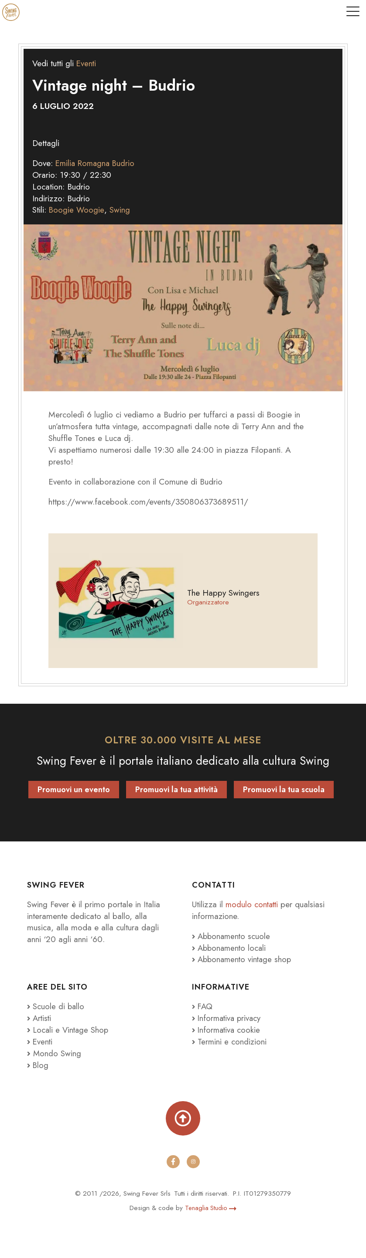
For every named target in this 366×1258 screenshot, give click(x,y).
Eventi (86, 63)
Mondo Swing (57, 1053)
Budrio (126, 163)
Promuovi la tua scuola (284, 789)
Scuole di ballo (56, 1006)
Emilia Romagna (84, 163)
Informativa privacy (228, 1018)
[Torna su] (183, 1118)
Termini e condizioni (230, 1041)
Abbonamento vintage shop (243, 959)
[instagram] (193, 1161)
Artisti (40, 1018)
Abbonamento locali (230, 947)
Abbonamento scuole (232, 936)
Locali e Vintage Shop (72, 1030)
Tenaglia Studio (210, 1208)
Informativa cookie (227, 1030)
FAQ (203, 1006)
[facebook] (173, 1161)
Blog (38, 1064)
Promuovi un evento (74, 789)
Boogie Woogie (77, 209)
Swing (120, 209)
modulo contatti (254, 904)
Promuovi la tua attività (176, 789)
